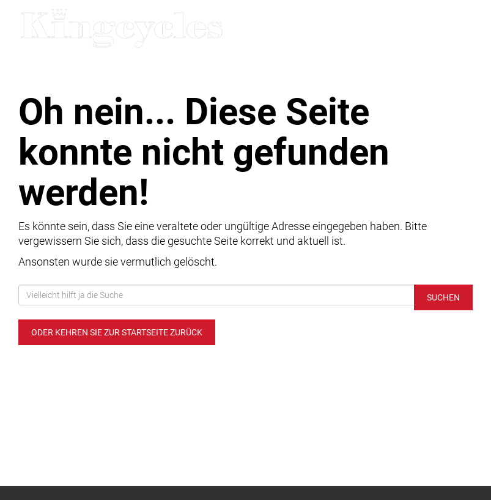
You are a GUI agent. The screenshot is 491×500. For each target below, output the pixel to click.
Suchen (443, 297)
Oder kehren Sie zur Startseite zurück (116, 332)
